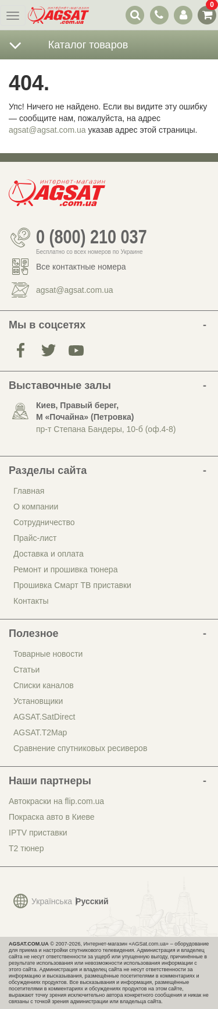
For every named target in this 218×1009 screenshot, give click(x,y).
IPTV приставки (38, 832)
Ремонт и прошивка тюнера (65, 569)
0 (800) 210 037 (91, 237)
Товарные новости (48, 653)
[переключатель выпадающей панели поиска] (135, 15)
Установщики (38, 701)
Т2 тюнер (26, 848)
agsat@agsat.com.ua (47, 129)
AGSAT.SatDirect (44, 716)
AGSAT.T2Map (40, 732)
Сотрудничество (43, 522)
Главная (28, 490)
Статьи (26, 669)
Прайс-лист (35, 538)
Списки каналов (43, 685)
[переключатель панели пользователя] (183, 15)
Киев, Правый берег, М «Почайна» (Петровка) (85, 411)
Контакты (30, 601)
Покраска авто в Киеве (52, 817)
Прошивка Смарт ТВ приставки (72, 585)
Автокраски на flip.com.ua (56, 801)
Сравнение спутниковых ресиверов (80, 748)
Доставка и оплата (48, 553)
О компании (35, 506)
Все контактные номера (81, 266)
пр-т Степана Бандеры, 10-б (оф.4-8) (106, 429)
